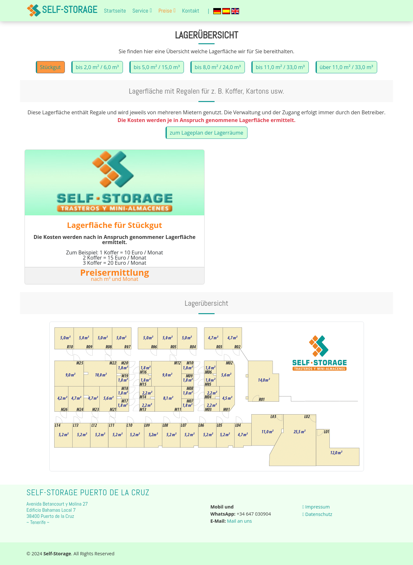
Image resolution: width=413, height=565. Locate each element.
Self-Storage (61, 10)
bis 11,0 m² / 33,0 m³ (280, 70)
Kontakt (190, 10)
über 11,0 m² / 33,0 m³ (346, 70)
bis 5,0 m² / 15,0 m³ (157, 70)
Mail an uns (239, 521)
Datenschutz (317, 514)
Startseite (115, 10)
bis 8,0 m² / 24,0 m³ (218, 70)
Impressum (316, 507)
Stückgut (50, 70)
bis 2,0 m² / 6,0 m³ (97, 70)
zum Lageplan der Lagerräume (206, 135)
